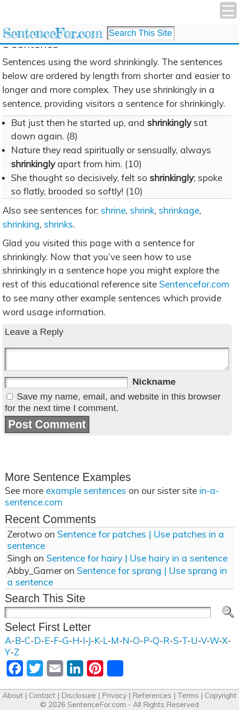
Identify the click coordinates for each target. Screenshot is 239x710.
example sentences (86, 490)
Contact (42, 695)
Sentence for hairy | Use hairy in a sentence (137, 558)
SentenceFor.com (52, 33)
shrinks (58, 224)
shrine (113, 210)
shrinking (21, 224)
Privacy (114, 695)
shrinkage (179, 210)
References (152, 695)
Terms (188, 695)
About (12, 695)
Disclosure (78, 695)
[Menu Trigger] (228, 10)
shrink (142, 210)
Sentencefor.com (194, 284)
